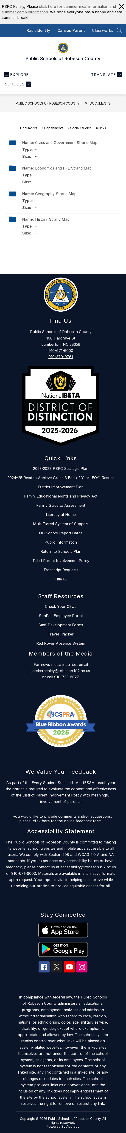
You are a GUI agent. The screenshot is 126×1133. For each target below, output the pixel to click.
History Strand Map (52, 219)
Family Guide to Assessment (60, 505)
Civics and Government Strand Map (66, 142)
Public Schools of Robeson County (47, 103)
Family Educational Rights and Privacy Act (60, 496)
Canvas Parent (71, 30)
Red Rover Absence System (60, 643)
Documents (100, 103)
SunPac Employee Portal (61, 615)
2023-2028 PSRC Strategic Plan (60, 468)
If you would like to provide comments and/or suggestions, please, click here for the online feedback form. (60, 818)
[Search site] (119, 30)
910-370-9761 (60, 356)
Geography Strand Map (55, 193)
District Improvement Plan (61, 487)
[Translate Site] (106, 75)
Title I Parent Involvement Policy (60, 560)
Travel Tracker (61, 634)
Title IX (61, 579)
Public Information (61, 542)
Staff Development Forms (60, 625)
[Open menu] (16, 75)
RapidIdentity (38, 30)
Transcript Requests (60, 570)
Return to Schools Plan (60, 551)
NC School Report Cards (60, 533)
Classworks (102, 30)
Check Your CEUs (60, 606)
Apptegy (72, 1126)
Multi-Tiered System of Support (60, 523)
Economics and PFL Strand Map (63, 168)
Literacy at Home (61, 514)
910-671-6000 (60, 350)
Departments (53, 128)
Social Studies (81, 128)
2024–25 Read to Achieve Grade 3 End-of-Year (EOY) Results (60, 477)
